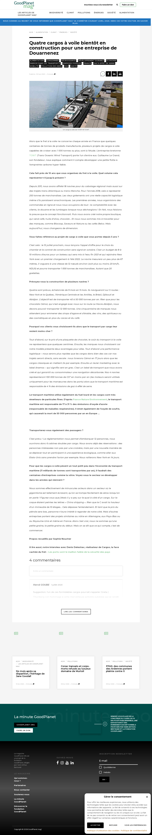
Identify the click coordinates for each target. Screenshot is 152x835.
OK (104, 779)
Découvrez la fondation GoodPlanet (20, 808)
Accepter (95, 825)
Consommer (53, 61)
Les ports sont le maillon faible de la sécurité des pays (79, 552)
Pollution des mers (51, 66)
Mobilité (34, 66)
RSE (66, 66)
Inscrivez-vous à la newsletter (98, 5)
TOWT (32, 155)
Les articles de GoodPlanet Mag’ (27, 14)
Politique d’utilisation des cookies (103, 830)
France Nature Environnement (90, 399)
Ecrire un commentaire (43, 571)
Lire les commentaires (76, 612)
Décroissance (68, 61)
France (87, 63)
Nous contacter (22, 789)
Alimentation (126, 13)
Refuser (113, 825)
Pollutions (84, 13)
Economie (111, 61)
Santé (74, 66)
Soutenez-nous (21, 794)
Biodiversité (56, 13)
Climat (70, 13)
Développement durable (91, 61)
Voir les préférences (135, 825)
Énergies (99, 13)
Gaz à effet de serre (104, 63)
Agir (31, 32)
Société (111, 13)
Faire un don (128, 5)
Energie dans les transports (45, 63)
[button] (147, 797)
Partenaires (20, 785)
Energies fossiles (72, 63)
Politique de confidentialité (134, 830)
